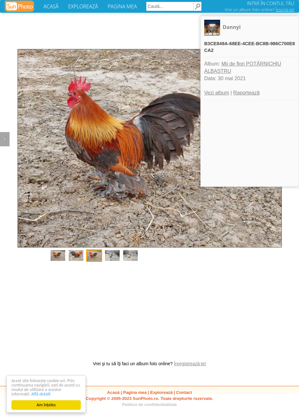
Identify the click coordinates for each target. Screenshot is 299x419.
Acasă (113, 392)
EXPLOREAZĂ (83, 6)
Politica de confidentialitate (149, 404)
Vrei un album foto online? (259, 9)
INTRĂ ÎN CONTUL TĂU (270, 3)
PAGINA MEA (122, 6)
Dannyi (232, 27)
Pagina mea (135, 392)
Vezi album (216, 92)
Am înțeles (46, 405)
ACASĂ (51, 6)
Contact (184, 392)
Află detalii (41, 394)
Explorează (161, 392)
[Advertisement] (149, 308)
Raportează (246, 92)
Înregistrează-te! (190, 363)
